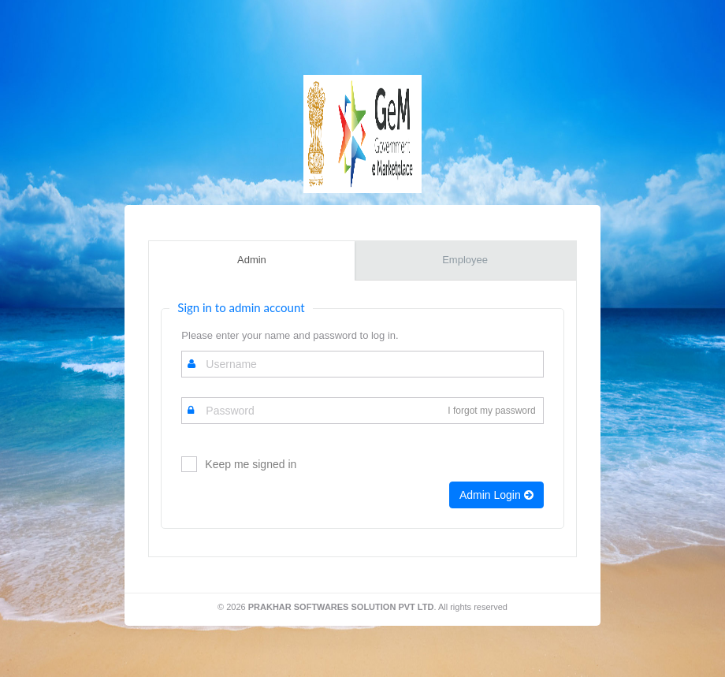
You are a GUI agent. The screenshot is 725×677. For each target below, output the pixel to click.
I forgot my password (491, 410)
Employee (465, 260)
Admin (251, 260)
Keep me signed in (250, 464)
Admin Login (496, 495)
